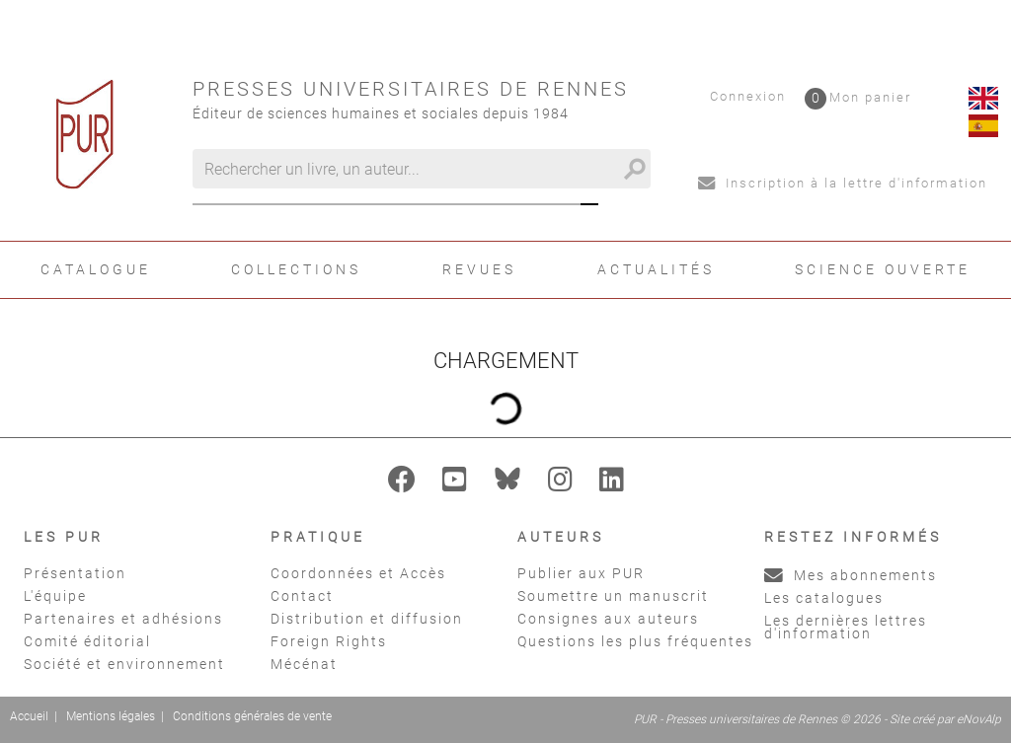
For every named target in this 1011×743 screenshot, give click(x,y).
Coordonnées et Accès (358, 573)
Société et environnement (124, 664)
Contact (302, 596)
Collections (296, 269)
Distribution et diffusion (367, 619)
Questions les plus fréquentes (635, 641)
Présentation (75, 573)
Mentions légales (110, 716)
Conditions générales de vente (252, 716)
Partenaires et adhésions (123, 619)
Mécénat (304, 664)
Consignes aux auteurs (608, 619)
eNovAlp (979, 719)
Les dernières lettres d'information (845, 627)
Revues (479, 269)
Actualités (656, 269)
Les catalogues (824, 598)
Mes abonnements (850, 575)
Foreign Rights (329, 641)
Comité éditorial (87, 641)
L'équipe (55, 596)
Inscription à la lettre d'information (842, 183)
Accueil (29, 716)
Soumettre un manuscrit (613, 596)
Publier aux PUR (581, 573)
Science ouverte (883, 269)
